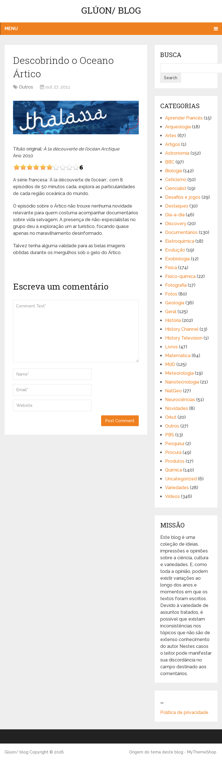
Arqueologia (178, 126)
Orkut (170, 417)
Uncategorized (181, 478)
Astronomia (177, 153)
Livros (171, 346)
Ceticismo (175, 179)
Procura (173, 452)
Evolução (175, 250)
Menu (11, 28)
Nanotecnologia (182, 382)
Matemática (178, 355)
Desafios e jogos (182, 197)
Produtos (175, 461)
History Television (183, 338)
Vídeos (172, 496)
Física (171, 267)
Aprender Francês (184, 118)
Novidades (176, 408)
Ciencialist (175, 188)
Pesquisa (174, 443)
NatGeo (173, 390)
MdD (170, 364)
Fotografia (176, 285)
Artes (170, 135)
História (173, 320)
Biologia (173, 170)
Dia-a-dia (175, 214)
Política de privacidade (184, 712)
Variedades (177, 487)
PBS (169, 434)
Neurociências (180, 399)
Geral (170, 311)
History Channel (181, 329)
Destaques (176, 206)
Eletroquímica (179, 241)
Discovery (175, 223)
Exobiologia (177, 258)
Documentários (181, 232)
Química (173, 470)
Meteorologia (179, 373)
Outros (26, 87)
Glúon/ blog (111, 10)
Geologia (174, 302)
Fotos (171, 294)
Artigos (172, 144)
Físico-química (180, 276)
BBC (169, 162)
